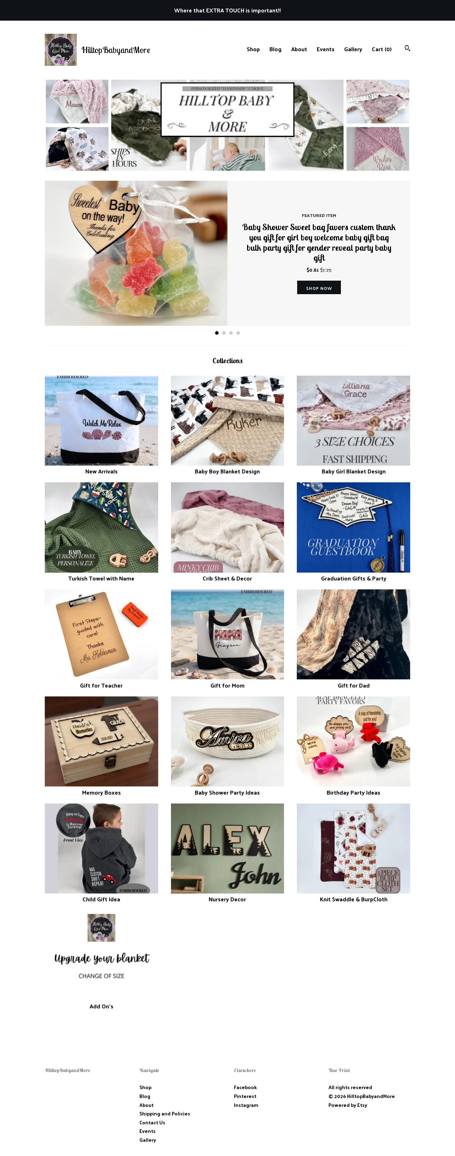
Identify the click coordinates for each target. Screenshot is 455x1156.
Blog (275, 49)
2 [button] (224, 333)
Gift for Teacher (101, 681)
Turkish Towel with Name (101, 574)
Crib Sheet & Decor (227, 574)
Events (325, 49)
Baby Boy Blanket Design (227, 467)
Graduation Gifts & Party (353, 574)
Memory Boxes (101, 788)
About (299, 49)
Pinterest (245, 1096)
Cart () (382, 49)
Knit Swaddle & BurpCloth (353, 895)
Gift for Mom (227, 681)
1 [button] (217, 333)
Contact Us (152, 1122)
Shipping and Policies (164, 1113)
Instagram (246, 1105)
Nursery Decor (227, 895)
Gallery (353, 49)
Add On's (101, 1002)
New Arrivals (101, 467)
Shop (253, 49)
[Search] (407, 49)
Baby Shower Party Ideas (227, 788)
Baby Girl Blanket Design (353, 467)
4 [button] (238, 333)
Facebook (245, 1087)
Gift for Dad (353, 681)
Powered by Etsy (347, 1105)
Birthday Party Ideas (353, 788)
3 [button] (231, 333)
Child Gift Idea (101, 895)
